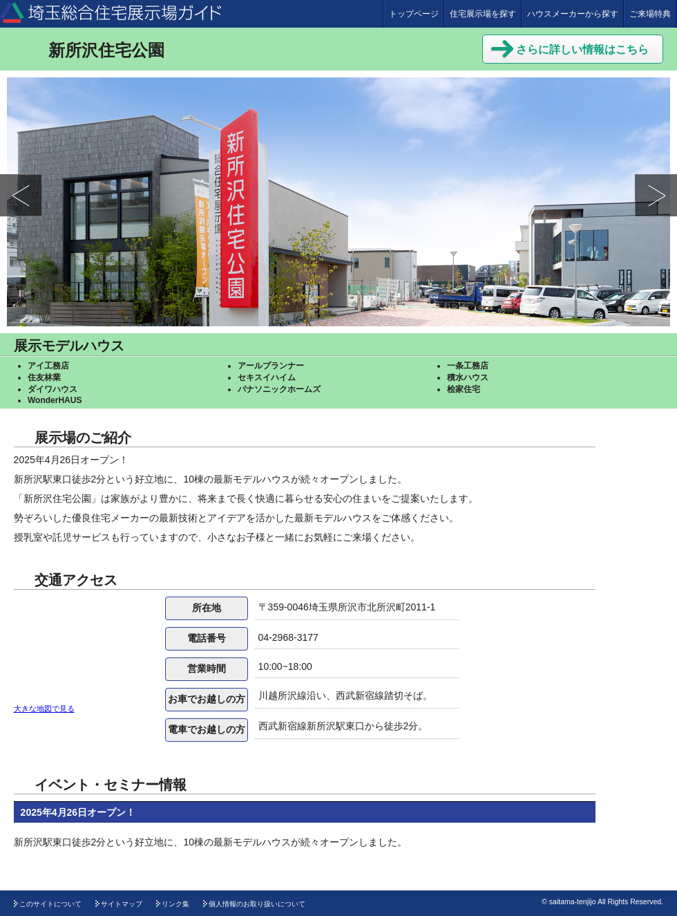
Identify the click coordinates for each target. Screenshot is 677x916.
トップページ (414, 14)
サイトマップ (121, 904)
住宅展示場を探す (483, 14)
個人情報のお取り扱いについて (257, 904)
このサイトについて (50, 904)
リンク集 (175, 904)
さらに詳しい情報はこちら (569, 47)
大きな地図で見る (44, 708)
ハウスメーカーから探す (572, 14)
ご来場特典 (650, 14)
